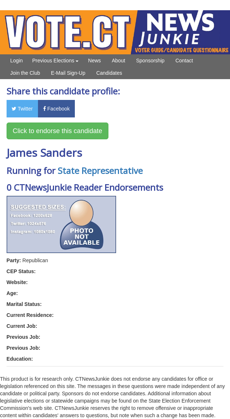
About (118, 60)
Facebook (56, 109)
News (94, 60)
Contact (184, 60)
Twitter (22, 109)
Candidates (109, 73)
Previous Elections (55, 60)
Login (16, 60)
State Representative (100, 170)
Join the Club (25, 73)
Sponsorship (150, 60)
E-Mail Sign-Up (68, 73)
